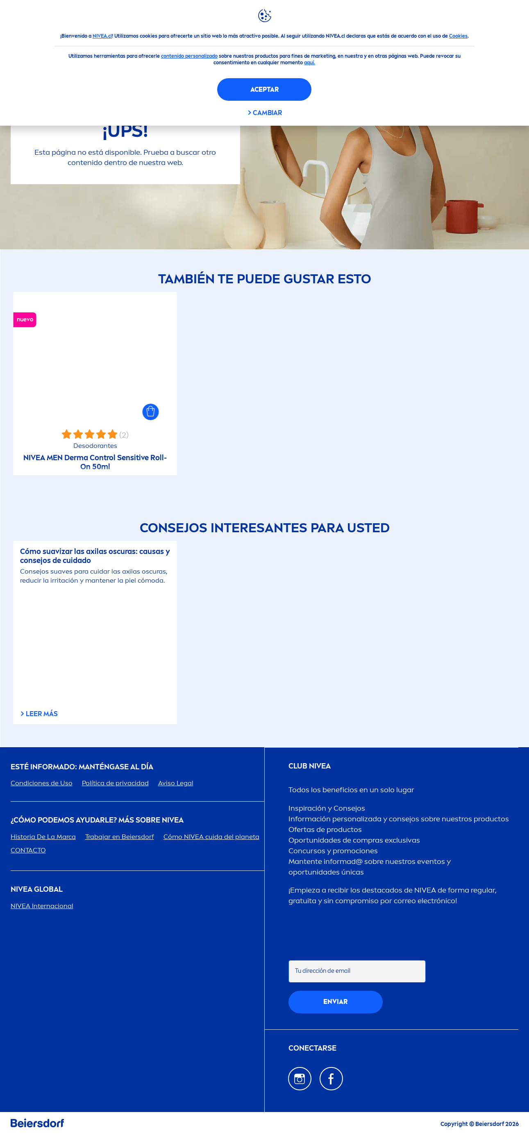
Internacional (42, 906)
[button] (151, 412)
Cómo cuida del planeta (211, 837)
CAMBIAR (267, 113)
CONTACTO (28, 850)
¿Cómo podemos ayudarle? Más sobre (97, 820)
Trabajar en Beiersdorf (119, 837)
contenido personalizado (189, 56)
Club (309, 766)
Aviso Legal (175, 783)
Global (37, 889)
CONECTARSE (312, 1048)
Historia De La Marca (43, 837)
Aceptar (264, 89)
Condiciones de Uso (42, 783)
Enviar (335, 1002)
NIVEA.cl (102, 36)
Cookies (458, 36)
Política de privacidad (115, 783)
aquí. (309, 63)
